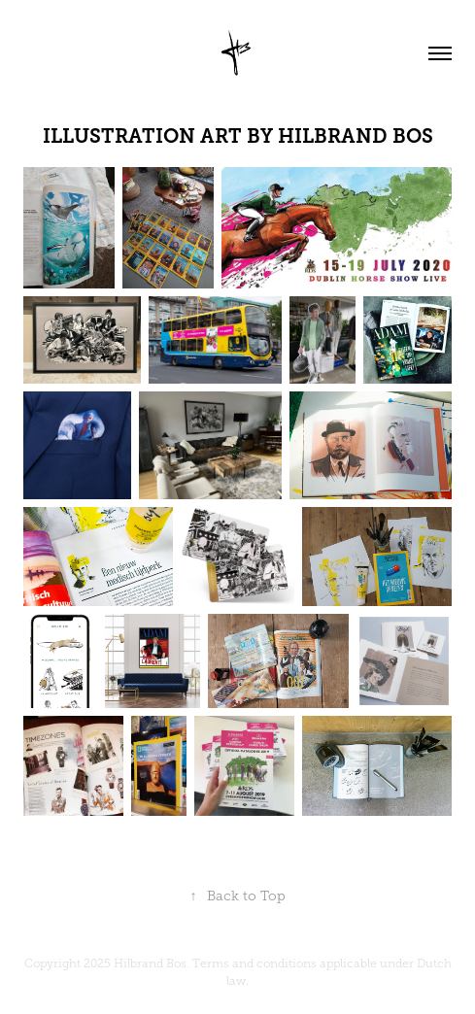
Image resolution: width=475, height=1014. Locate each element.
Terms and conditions (254, 963)
